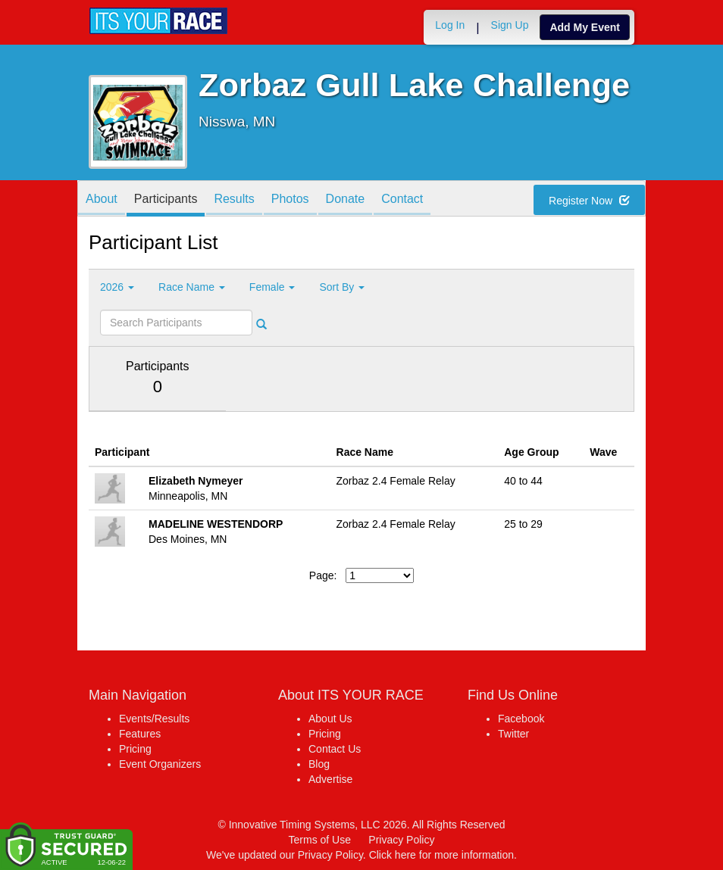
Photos (290, 199)
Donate (345, 199)
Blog (319, 764)
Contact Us (334, 749)
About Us (330, 719)
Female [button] (272, 287)
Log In (450, 25)
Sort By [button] (342, 287)
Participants (166, 199)
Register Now (589, 201)
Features (140, 734)
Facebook (521, 719)
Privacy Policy (401, 840)
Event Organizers (160, 764)
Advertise (330, 779)
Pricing (135, 749)
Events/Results (154, 719)
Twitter (513, 734)
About (101, 199)
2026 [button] (117, 287)
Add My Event (584, 27)
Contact (402, 199)
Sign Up (510, 25)
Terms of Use (320, 840)
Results (234, 199)
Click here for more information (441, 855)
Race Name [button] (191, 287)
